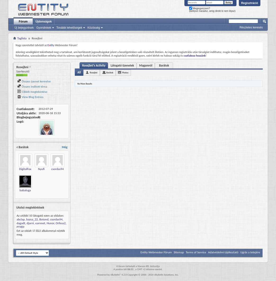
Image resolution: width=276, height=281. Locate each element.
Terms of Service (196, 252)
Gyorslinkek (43, 27)
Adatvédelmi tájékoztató (223, 252)
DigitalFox (25, 169)
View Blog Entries (30, 97)
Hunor (50, 223)
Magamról (145, 65)
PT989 (20, 227)
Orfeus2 (61, 223)
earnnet (40, 223)
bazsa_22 (32, 219)
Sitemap (179, 252)
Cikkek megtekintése (32, 92)
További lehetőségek (69, 27)
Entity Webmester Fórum (156, 252)
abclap (21, 219)
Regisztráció (249, 3)
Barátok (164, 65)
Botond (44, 219)
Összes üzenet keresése (34, 81)
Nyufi (41, 169)
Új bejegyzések (24, 27)
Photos (125, 72)
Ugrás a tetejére (250, 252)
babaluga (25, 190)
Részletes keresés (251, 27)
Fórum (23, 21)
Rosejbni (93, 72)
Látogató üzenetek (122, 65)
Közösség (93, 27)
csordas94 (57, 169)
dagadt (21, 223)
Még (64, 147)
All (79, 72)
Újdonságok (44, 21)
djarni (30, 223)
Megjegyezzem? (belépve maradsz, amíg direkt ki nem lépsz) (212, 9)
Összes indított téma (32, 86)
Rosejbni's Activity (93, 65)
